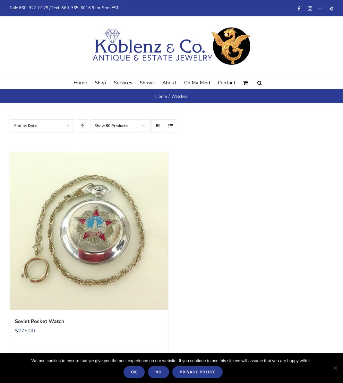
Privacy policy (197, 372)
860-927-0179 (33, 8)
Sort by (25, 125)
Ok (134, 372)
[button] (259, 82)
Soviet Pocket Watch (39, 321)
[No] (335, 368)
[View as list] (170, 126)
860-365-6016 (76, 8)
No (158, 372)
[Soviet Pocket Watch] (89, 231)
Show (111, 125)
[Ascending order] (82, 125)
